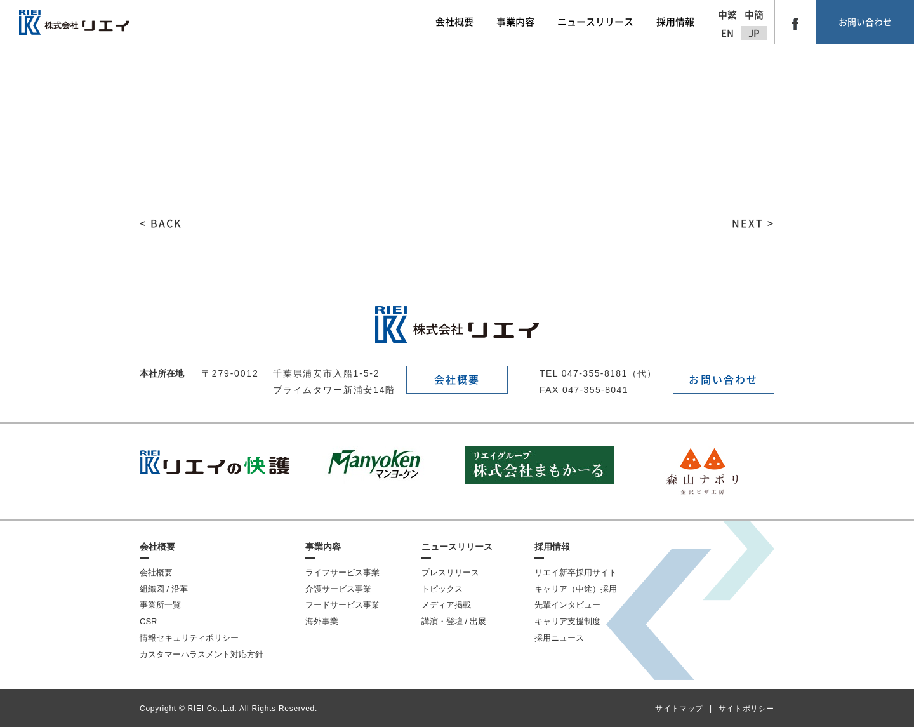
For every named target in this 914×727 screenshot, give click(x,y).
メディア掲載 (446, 605)
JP (754, 33)
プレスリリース (450, 572)
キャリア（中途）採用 (575, 589)
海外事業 (321, 621)
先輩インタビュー (567, 605)
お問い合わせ (865, 22)
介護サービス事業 (338, 589)
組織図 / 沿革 (164, 589)
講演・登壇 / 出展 (453, 621)
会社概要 (457, 380)
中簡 (754, 15)
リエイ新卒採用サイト (575, 572)
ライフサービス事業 (342, 572)
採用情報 (552, 547)
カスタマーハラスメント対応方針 (201, 654)
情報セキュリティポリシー (189, 638)
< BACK (161, 223)
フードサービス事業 (342, 605)
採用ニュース (559, 638)
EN (727, 33)
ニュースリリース (457, 547)
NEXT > (753, 223)
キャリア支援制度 (567, 621)
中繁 (727, 15)
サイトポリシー (746, 708)
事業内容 (323, 547)
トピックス (442, 589)
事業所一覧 (160, 605)
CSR (148, 621)
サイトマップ (679, 708)
